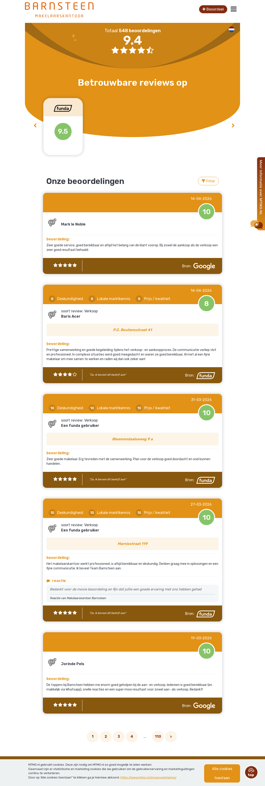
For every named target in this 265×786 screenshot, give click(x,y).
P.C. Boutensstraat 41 (132, 330)
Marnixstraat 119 (132, 544)
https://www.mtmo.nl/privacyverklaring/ (148, 777)
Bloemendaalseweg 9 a (132, 439)
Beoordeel (213, 9)
